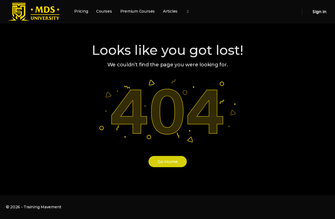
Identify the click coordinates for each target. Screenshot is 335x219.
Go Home (168, 161)
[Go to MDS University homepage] (33, 11)
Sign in (319, 11)
